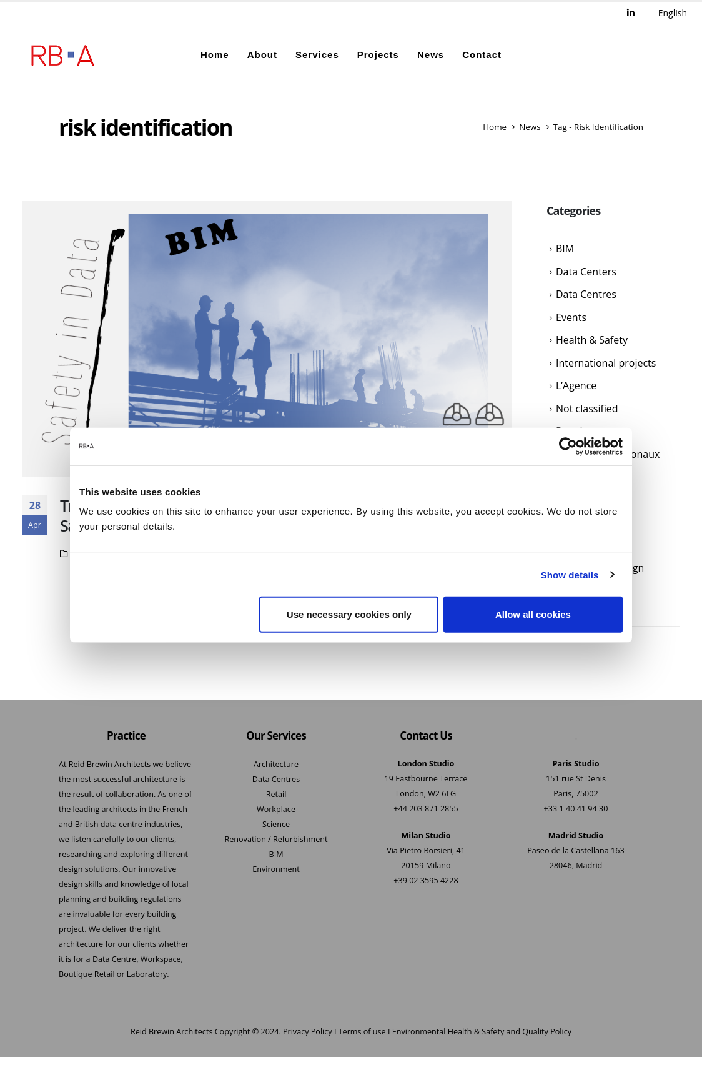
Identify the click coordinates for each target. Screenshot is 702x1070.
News (430, 54)
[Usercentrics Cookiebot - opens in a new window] (568, 446)
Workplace (276, 810)
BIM (565, 250)
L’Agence (576, 391)
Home (214, 54)
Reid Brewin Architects (171, 1032)
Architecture (276, 765)
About (262, 54)
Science (276, 825)
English (672, 13)
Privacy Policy (307, 1032)
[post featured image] (267, 339)
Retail (276, 795)
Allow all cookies (533, 614)
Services (317, 54)
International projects (606, 367)
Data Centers (586, 273)
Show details (570, 574)
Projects (378, 54)
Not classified (587, 415)
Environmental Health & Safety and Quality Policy (481, 1032)
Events (571, 320)
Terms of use (362, 1032)
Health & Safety (592, 344)
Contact (482, 54)
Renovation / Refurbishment (275, 840)
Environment (276, 869)
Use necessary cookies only (349, 614)
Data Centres (586, 297)
